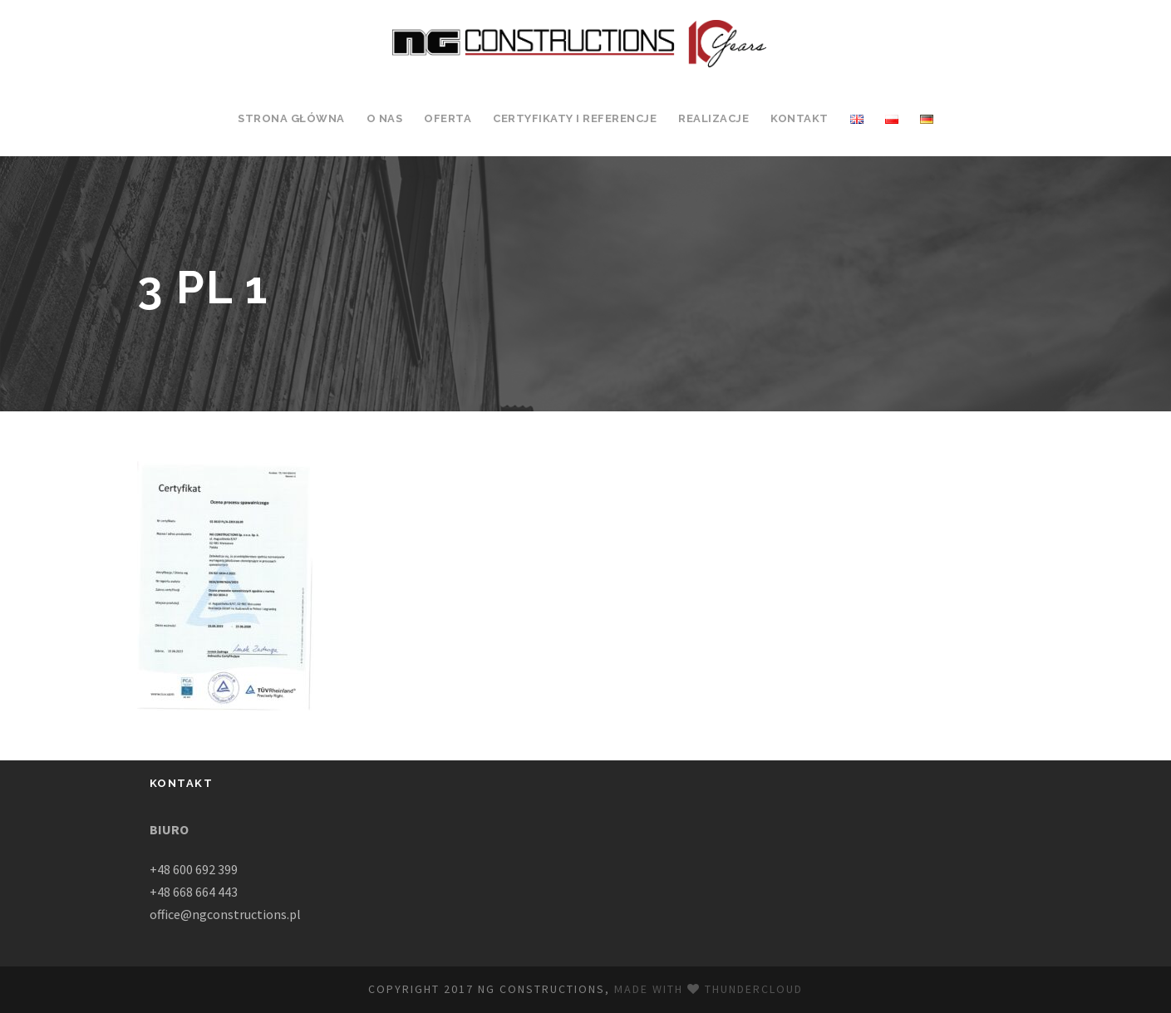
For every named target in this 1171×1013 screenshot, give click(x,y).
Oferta (447, 118)
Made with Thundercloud (708, 988)
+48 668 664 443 (194, 891)
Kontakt (799, 118)
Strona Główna (291, 118)
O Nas (385, 118)
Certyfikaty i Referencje (575, 118)
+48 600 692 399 (194, 869)
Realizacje (713, 118)
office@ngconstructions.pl (225, 914)
